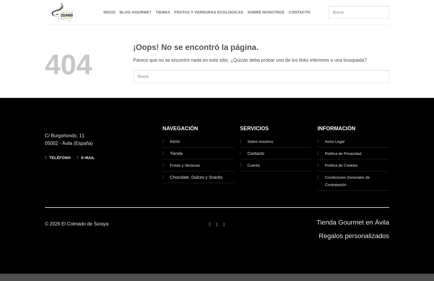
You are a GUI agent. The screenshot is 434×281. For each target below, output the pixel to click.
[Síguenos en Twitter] (224, 224)
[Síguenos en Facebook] (209, 224)
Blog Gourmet (135, 12)
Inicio (110, 12)
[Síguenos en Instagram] (216, 224)
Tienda (163, 12)
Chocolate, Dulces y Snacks (196, 177)
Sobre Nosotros (266, 12)
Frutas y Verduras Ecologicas (208, 12)
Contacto (299, 12)
